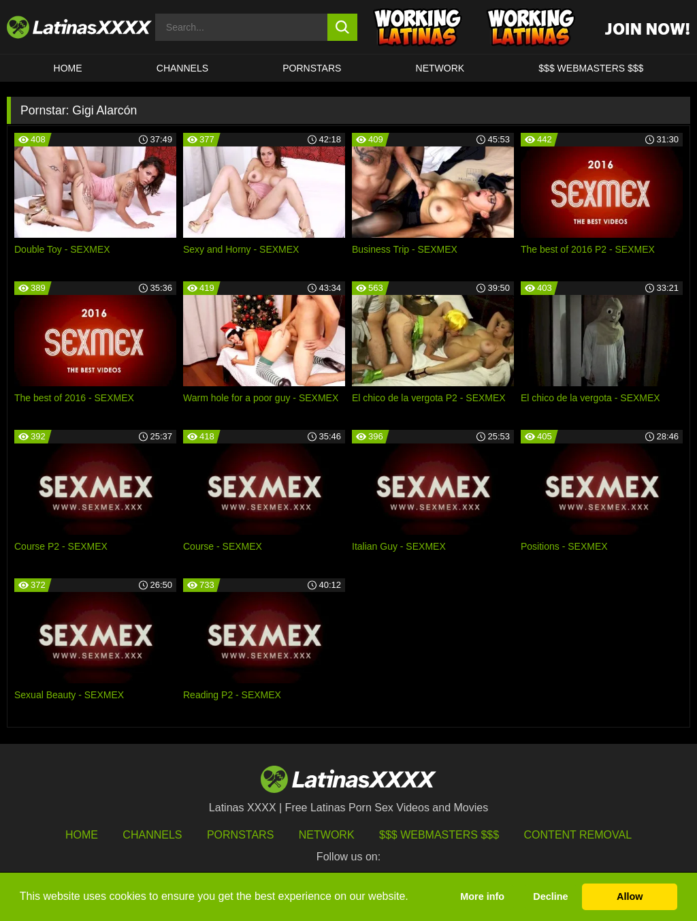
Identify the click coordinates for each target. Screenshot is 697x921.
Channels (152, 835)
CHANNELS (182, 68)
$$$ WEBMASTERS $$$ (590, 68)
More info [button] (482, 896)
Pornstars (311, 68)
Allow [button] (630, 896)
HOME (68, 68)
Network (440, 68)
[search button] (342, 27)
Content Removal (578, 835)
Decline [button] (550, 896)
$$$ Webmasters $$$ (439, 835)
